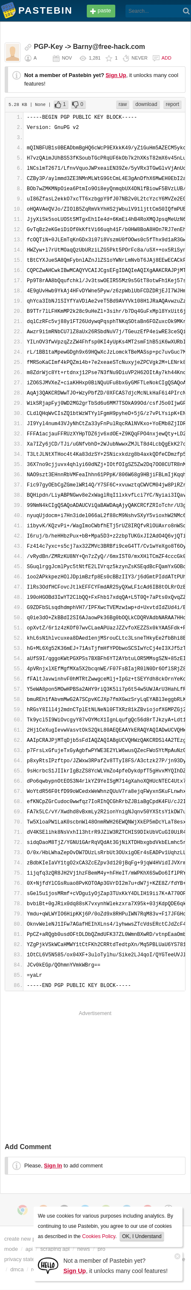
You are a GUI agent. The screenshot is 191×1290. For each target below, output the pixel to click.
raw (123, 104)
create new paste (25, 1239)
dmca (16, 1269)
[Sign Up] (48, 1265)
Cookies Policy (98, 1236)
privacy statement (25, 1259)
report (172, 104)
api (29, 1249)
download (146, 104)
